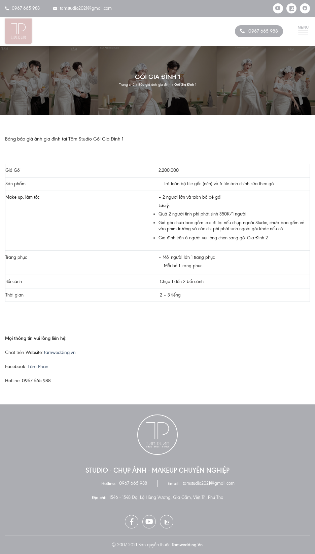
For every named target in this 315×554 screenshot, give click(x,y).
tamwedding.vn (60, 352)
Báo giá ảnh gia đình (154, 84)
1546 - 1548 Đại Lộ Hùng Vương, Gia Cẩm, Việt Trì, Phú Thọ (166, 497)
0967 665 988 (263, 31)
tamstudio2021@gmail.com (209, 483)
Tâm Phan (38, 366)
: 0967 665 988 (22, 8)
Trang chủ (127, 84)
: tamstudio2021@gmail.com (82, 8)
